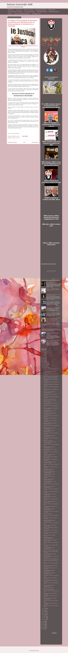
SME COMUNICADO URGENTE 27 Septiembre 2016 (49, 428)
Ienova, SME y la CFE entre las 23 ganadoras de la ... (49, 411)
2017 (44, 360)
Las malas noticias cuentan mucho (49, 399)
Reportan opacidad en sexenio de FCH (50, 377)
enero (45, 619)
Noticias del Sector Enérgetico (41, 9)
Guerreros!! (10, 13)
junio (44, 611)
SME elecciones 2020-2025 (54, 11)
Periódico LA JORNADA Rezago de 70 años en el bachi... (50, 502)
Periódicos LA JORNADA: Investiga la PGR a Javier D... (50, 540)
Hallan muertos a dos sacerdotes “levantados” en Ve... (49, 573)
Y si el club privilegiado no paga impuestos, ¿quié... (48, 548)
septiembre (46, 367)
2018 (44, 358)
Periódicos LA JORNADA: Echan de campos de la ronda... (49, 462)
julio (44, 610)
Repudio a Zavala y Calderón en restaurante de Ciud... (49, 479)
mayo (45, 613)
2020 (44, 355)
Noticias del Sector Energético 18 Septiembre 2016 (49, 586)
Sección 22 (18, 137)
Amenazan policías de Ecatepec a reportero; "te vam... (49, 436)
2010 (44, 628)
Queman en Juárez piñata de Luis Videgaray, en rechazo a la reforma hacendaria (52, 333)
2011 (44, 627)
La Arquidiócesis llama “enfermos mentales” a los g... (49, 475)
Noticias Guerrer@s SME (20, 4)
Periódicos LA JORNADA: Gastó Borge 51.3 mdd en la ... (50, 404)
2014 (44, 622)
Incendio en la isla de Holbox (48, 587)
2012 (44, 625)
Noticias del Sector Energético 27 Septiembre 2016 (49, 431)
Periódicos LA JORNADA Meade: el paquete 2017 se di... (49, 521)
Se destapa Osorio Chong (47, 440)
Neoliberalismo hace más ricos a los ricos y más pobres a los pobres (53, 295)
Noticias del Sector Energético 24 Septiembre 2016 (49, 487)
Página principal (11, 9)
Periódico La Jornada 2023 (28, 9)
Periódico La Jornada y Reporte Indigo (53, 312)
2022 (44, 352)
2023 (44, 350)
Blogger (37, 650)
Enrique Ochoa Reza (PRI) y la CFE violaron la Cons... (49, 372)
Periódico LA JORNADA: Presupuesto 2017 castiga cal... (50, 599)
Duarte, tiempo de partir (47, 513)
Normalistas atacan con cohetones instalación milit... (49, 494)
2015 (44, 621)
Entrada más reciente (12, 142)
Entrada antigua (35, 142)
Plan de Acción (18, 9)
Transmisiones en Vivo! (36, 13)
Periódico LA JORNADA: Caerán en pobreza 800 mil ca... (49, 482)
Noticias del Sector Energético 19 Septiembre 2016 (49, 571)
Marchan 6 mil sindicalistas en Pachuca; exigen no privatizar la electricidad (53, 341)
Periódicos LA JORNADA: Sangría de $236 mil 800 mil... (49, 423)
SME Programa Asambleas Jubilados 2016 (50, 558)
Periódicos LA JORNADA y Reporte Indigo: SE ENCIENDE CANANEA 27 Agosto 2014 (52, 289)
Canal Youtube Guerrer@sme (29, 11)
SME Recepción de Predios (42, 11)
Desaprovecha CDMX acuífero (48, 589)
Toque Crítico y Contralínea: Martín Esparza (22, 13)
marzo (45, 616)
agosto (45, 608)
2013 (44, 624)
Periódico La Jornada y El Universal (52, 301)
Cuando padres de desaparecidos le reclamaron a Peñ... (49, 414)
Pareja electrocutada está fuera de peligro (50, 376)
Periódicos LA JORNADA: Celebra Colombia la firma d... (49, 442)
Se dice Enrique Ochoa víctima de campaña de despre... (49, 472)
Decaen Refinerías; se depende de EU (53, 306)
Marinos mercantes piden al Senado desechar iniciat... (49, 554)
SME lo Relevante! (52, 9)
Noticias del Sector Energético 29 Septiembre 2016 (49, 392)
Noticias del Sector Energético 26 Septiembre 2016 (49, 447)
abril (44, 614)
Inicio (24, 142)
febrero (45, 617)
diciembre (45, 362)
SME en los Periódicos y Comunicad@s (15, 11)
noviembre (45, 364)
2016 (44, 361)
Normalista (13, 137)
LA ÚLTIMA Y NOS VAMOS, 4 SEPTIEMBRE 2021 (51, 282)
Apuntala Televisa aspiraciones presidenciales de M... (48, 538)
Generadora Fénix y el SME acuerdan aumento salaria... (50, 526)
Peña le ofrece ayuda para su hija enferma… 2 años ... (49, 455)
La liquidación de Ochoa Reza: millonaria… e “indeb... (48, 470)
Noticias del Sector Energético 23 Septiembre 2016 (49, 509)
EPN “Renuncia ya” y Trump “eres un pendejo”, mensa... (49, 401)
